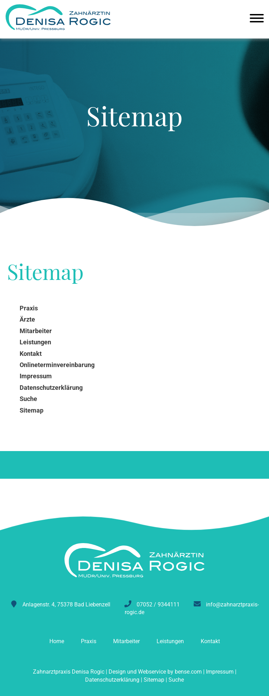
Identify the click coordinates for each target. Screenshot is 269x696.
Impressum (220, 671)
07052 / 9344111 (158, 604)
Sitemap (154, 679)
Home (56, 641)
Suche (176, 679)
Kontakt (210, 641)
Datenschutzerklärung (112, 679)
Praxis (88, 641)
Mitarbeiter (126, 641)
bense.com (188, 671)
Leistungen (170, 641)
